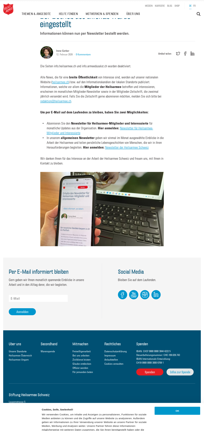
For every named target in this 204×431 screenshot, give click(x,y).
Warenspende (48, 351)
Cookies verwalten (113, 363)
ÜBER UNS (133, 14)
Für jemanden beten (83, 372)
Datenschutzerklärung (71, 411)
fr (194, 5)
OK (177, 385)
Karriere (160, 5)
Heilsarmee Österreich (20, 355)
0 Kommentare (83, 54)
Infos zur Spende (180, 372)
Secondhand (49, 344)
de (190, 5)
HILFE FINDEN (68, 14)
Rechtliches (112, 344)
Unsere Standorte (18, 351)
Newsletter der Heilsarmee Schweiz (127, 147)
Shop (177, 5)
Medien (149, 5)
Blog (169, 5)
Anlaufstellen (111, 359)
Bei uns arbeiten (81, 355)
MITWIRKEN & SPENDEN (102, 14)
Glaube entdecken (82, 363)
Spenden (150, 372)
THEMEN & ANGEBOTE (36, 14)
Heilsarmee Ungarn (19, 359)
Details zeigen (169, 424)
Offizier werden (80, 367)
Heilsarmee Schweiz (8, 9)
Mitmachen (80, 344)
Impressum (110, 355)
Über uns (15, 344)
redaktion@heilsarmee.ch (55, 101)
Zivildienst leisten (82, 359)
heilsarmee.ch (60, 82)
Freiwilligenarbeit (82, 351)
